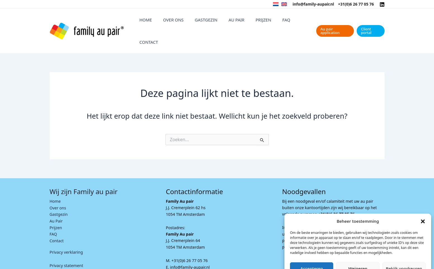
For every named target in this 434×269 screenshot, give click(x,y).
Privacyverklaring (368, 258)
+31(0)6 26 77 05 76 (356, 4)
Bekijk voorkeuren (404, 245)
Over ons (183, 22)
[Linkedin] (382, 4)
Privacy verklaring (66, 232)
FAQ (274, 22)
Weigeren (357, 245)
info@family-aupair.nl (313, 4)
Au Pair (236, 22)
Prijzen (257, 22)
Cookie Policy (341, 258)
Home (161, 22)
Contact (293, 22)
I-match (164, 261)
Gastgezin (211, 22)
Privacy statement (66, 246)
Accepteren (311, 245)
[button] (423, 198)
